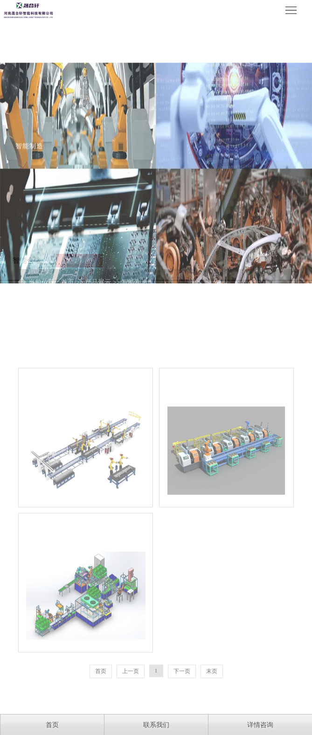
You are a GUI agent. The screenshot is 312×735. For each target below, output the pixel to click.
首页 (100, 702)
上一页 (130, 702)
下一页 (181, 702)
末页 (211, 702)
